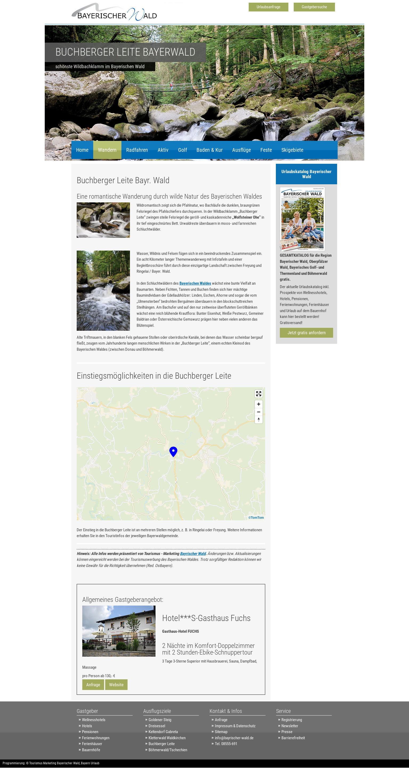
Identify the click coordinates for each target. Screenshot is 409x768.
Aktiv (163, 150)
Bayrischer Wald (193, 553)
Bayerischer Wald (68, 763)
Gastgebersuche (314, 7)
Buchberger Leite (162, 743)
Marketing (49, 763)
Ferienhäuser (92, 743)
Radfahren (137, 150)
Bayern (85, 763)
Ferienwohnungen (95, 738)
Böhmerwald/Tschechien (168, 749)
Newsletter (289, 726)
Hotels (87, 726)
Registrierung (291, 719)
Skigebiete (292, 150)
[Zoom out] (259, 412)
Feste (266, 150)
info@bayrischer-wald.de (234, 738)
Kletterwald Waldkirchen (167, 738)
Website (116, 684)
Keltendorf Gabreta (163, 731)
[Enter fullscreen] (259, 394)
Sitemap (221, 731)
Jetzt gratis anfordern (307, 332)
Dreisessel (157, 726)
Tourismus (35, 763)
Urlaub (95, 763)
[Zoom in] (259, 404)
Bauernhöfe (91, 749)
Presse (286, 731)
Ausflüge (241, 150)
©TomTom (256, 518)
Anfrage (93, 684)
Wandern (107, 150)
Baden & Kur (210, 150)
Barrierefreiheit (293, 738)
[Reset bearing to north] (259, 419)
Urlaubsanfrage (268, 7)
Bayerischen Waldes (195, 283)
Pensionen (90, 731)
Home (82, 150)
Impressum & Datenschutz (235, 726)
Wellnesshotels (93, 719)
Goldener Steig (160, 719)
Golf (182, 150)
